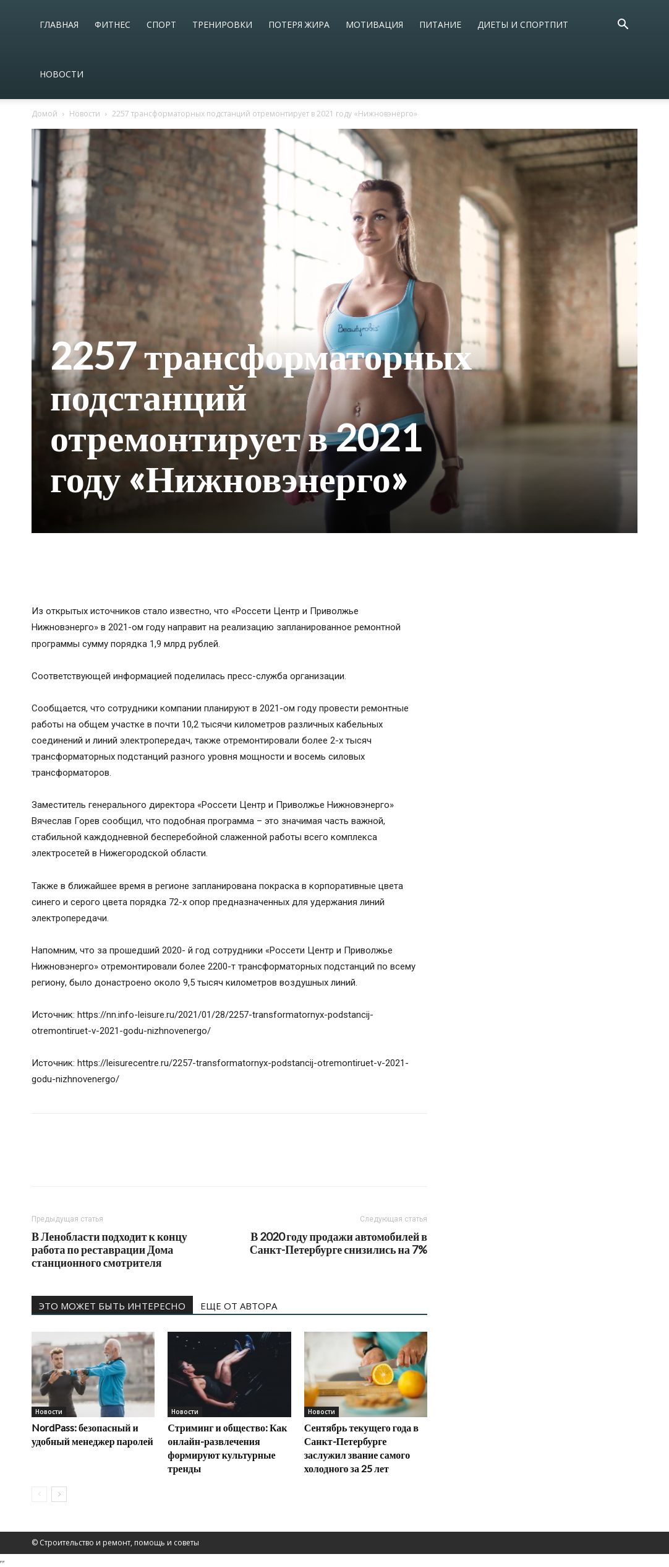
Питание (440, 24)
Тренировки (222, 24)
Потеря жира (299, 24)
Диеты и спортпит (522, 24)
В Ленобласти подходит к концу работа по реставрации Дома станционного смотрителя (109, 1249)
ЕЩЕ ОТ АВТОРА (238, 1306)
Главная (59, 24)
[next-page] (59, 1494)
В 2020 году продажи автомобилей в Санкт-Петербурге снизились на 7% (338, 1243)
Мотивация (374, 24)
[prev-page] (39, 1494)
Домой (45, 113)
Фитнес (112, 24)
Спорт (161, 24)
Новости (61, 74)
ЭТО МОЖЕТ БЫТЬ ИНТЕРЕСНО (112, 1306)
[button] (622, 26)
